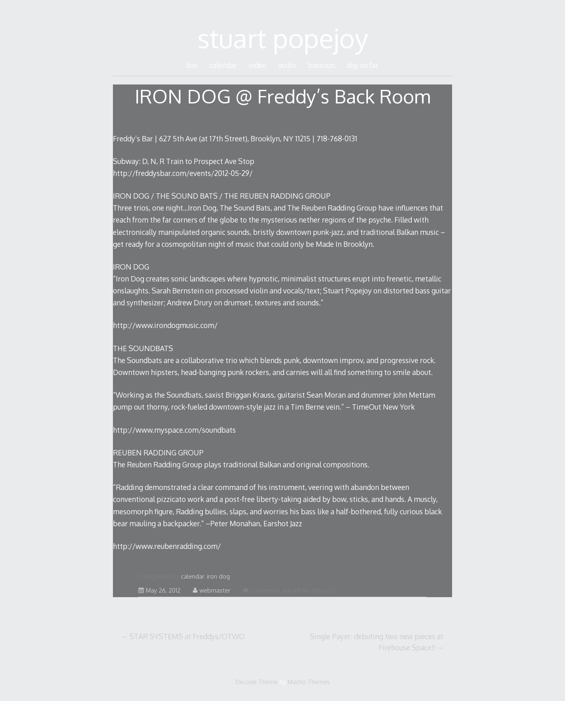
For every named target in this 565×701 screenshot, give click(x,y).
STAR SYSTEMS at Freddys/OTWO (187, 636)
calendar (223, 65)
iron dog (218, 576)
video (258, 65)
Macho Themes (309, 681)
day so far (362, 65)
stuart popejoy (282, 37)
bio (192, 65)
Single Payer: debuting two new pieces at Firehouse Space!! (376, 642)
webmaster (211, 590)
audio (287, 65)
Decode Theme (257, 681)
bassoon (321, 65)
